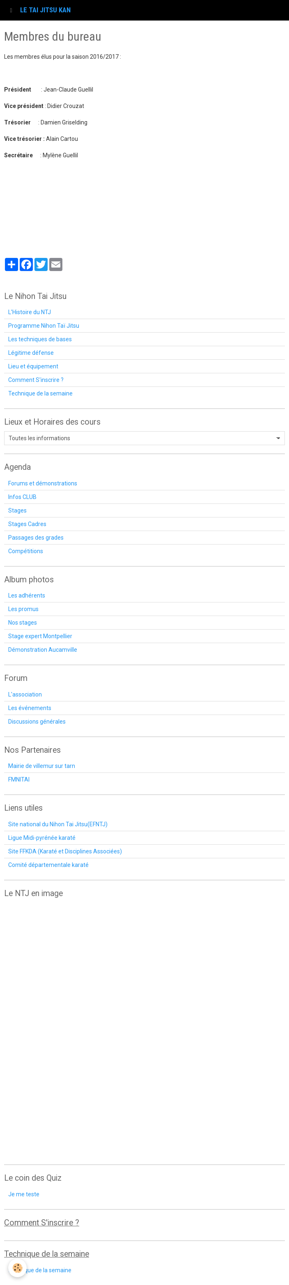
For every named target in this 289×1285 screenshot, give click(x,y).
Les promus (23, 609)
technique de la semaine (39, 1270)
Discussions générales (37, 721)
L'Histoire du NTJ (29, 312)
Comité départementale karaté (48, 865)
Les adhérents (26, 595)
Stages (17, 510)
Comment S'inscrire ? (36, 380)
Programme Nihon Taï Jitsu (43, 325)
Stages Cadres (27, 524)
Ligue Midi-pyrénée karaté (42, 837)
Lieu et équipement (33, 366)
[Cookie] (17, 1268)
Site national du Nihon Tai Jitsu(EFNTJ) (58, 824)
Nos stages (22, 622)
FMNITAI (19, 779)
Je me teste (23, 1194)
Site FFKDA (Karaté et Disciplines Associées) (65, 851)
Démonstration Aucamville (42, 649)
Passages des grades (36, 537)
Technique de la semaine (40, 393)
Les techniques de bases (40, 339)
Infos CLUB (22, 497)
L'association (25, 694)
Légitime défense (31, 352)
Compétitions (25, 551)
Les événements (29, 708)
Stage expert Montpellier (40, 636)
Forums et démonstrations (42, 483)
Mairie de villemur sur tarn (41, 766)
